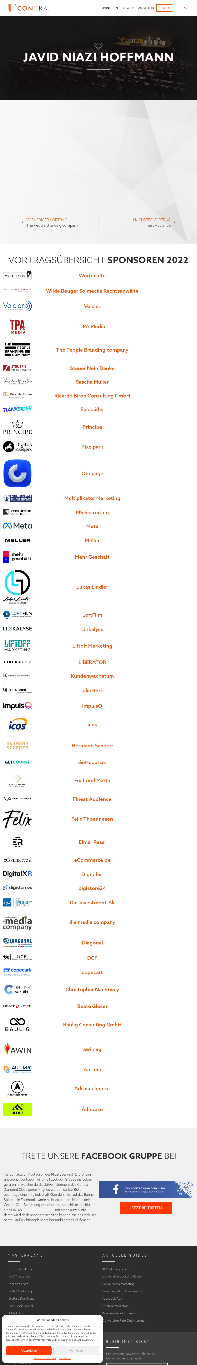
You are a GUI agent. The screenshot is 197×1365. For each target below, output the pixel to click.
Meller (92, 540)
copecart (92, 972)
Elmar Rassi (92, 842)
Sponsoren (110, 8)
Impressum (65, 1358)
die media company (92, 922)
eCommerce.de (92, 860)
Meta (92, 526)
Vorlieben (76, 1350)
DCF (92, 957)
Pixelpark (92, 446)
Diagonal (92, 942)
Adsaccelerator (92, 1088)
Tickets (164, 8)
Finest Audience (92, 799)
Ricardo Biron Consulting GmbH (92, 395)
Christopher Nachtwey (92, 989)
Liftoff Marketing (92, 645)
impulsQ (92, 705)
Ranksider (92, 409)
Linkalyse (92, 629)
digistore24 (92, 888)
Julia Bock (92, 690)
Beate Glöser (92, 1006)
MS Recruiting (92, 512)
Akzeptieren (29, 1350)
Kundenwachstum (92, 676)
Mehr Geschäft (92, 557)
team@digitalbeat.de (38, 1210)
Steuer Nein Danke (92, 368)
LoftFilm (92, 614)
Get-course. (92, 762)
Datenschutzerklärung (45, 1358)
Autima (92, 1069)
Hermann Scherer (92, 745)
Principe (92, 427)
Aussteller (146, 8)
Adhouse (92, 1109)
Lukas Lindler (92, 586)
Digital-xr (92, 874)
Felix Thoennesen (92, 819)
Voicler (92, 306)
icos (92, 724)
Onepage (92, 473)
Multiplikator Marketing (92, 498)
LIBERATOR (92, 662)
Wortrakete (92, 275)
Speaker (128, 8)
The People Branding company (92, 349)
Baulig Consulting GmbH (92, 1024)
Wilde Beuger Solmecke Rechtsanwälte (92, 291)
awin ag (92, 1049)
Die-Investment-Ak (92, 902)
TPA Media (92, 326)
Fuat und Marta (92, 780)
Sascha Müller (92, 381)
